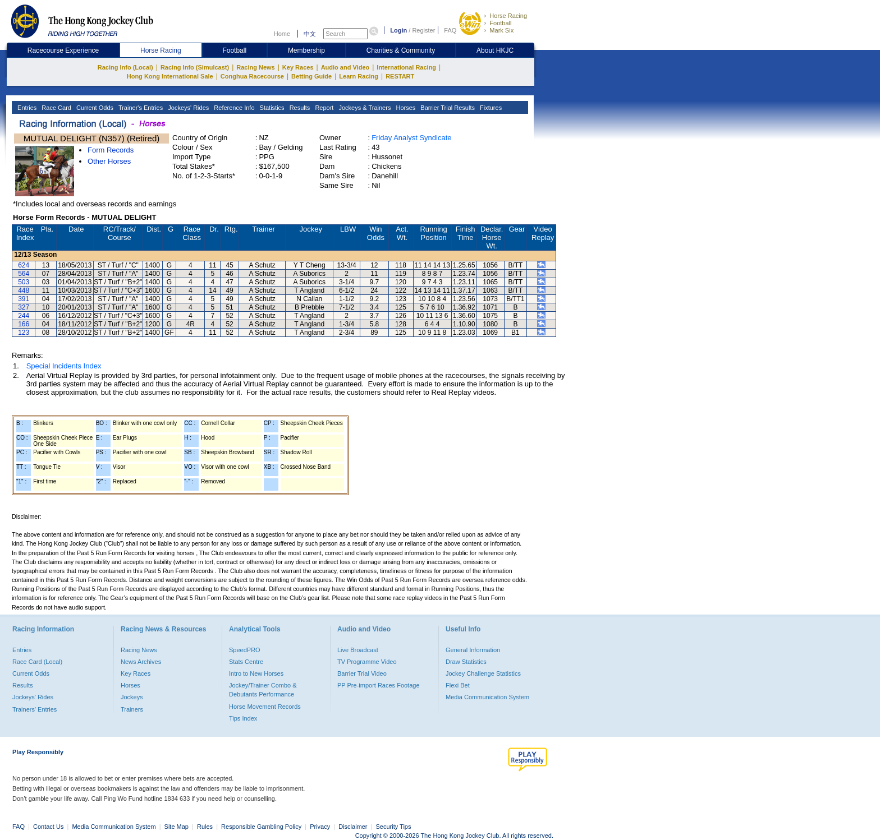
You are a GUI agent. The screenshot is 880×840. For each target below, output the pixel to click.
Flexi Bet (458, 685)
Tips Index (243, 718)
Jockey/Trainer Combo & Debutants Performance (263, 690)
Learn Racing (358, 76)
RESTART (400, 76)
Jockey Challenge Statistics (483, 673)
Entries (26, 107)
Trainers (132, 709)
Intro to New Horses (256, 673)
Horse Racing (508, 15)
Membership (306, 50)
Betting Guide (311, 76)
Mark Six (501, 30)
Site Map (176, 826)
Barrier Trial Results (447, 107)
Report (323, 107)
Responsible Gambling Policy (261, 826)
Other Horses (109, 161)
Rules (205, 826)
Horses (404, 107)
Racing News (255, 67)
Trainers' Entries (34, 709)
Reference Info (233, 107)
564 (23, 274)
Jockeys (132, 697)
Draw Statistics (466, 661)
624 (23, 265)
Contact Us (48, 826)
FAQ (450, 30)
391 (23, 299)
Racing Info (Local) (125, 67)
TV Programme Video (367, 661)
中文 (310, 33)
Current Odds (94, 107)
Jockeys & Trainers (364, 107)
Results (299, 107)
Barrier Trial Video (362, 673)
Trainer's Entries (140, 107)
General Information (473, 650)
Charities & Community (401, 50)
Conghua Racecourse (252, 76)
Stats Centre (246, 661)
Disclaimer (352, 826)
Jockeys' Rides (187, 107)
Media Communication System (487, 697)
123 (23, 332)
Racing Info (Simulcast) (195, 67)
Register (423, 30)
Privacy (320, 826)
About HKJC (495, 50)
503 (23, 282)
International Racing (406, 67)
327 (23, 307)
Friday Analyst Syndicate (411, 137)
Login (398, 30)
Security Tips (393, 826)
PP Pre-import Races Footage (378, 685)
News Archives (141, 661)
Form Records (111, 150)
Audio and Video (345, 67)
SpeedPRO (244, 650)
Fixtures (490, 107)
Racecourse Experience (63, 50)
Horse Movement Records (265, 706)
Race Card (55, 107)
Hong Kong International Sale (170, 76)
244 (23, 316)
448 (23, 290)
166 (23, 324)
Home (282, 33)
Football (500, 23)
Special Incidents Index (64, 366)
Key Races (298, 67)
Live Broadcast (357, 650)
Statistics (271, 107)
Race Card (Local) (37, 661)
